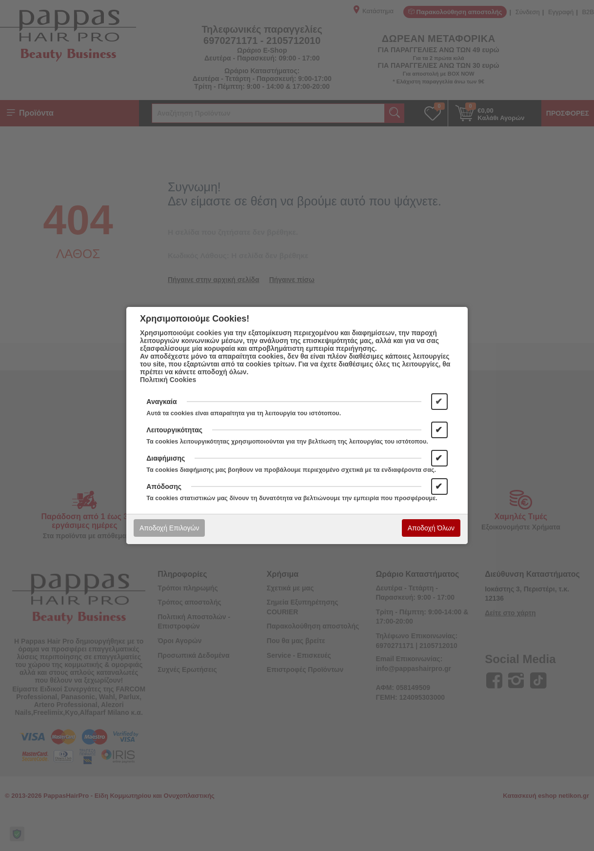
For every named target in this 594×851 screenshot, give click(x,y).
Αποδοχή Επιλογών (169, 528)
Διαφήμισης (165, 458)
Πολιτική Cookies (168, 380)
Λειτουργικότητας (174, 430)
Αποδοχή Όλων (431, 528)
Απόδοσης (163, 486)
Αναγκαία (161, 401)
